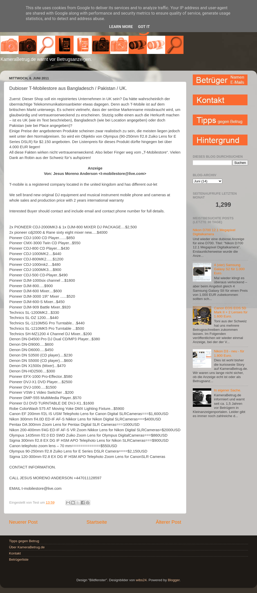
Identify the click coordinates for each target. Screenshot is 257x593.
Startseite (96, 522)
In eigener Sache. (227, 390)
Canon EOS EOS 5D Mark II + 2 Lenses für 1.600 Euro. (230, 312)
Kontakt (15, 553)
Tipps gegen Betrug (24, 541)
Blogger (174, 580)
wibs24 (141, 580)
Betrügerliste (19, 559)
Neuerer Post (23, 522)
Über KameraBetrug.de (27, 547)
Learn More (121, 26)
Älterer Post (168, 522)
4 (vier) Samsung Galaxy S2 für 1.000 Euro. (229, 269)
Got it (144, 26)
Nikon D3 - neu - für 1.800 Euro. (229, 353)
